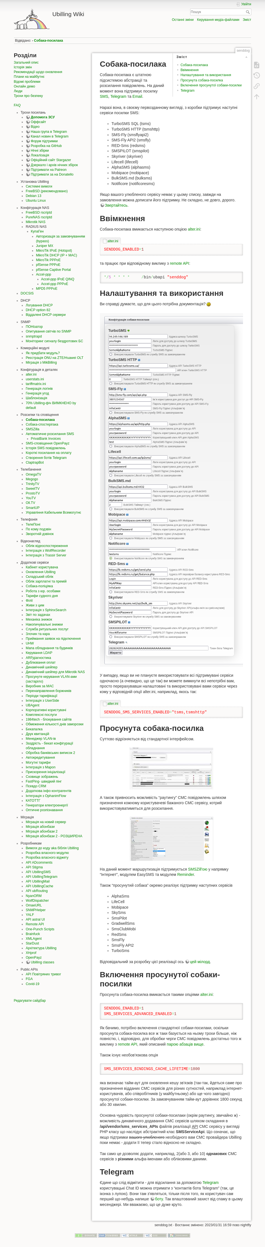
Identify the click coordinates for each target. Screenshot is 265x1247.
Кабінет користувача (42, 567)
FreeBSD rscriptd (39, 212)
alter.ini (31, 374)
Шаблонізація (36, 398)
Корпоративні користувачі (46, 710)
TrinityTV (32, 484)
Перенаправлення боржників (48, 691)
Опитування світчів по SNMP (48, 331)
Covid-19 (32, 984)
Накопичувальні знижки (44, 624)
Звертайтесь (116, 205)
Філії (29, 601)
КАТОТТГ (33, 801)
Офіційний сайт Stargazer (51, 160)
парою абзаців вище (185, 1044)
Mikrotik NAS (35, 222)
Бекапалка (34, 729)
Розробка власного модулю (47, 853)
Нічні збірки (40, 151)
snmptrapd (34, 336)
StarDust (32, 943)
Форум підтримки (44, 141)
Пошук (248, 12)
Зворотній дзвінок (39, 534)
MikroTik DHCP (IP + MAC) (56, 255)
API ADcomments (39, 862)
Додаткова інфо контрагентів (48, 791)
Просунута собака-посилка (201, 80)
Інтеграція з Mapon (40, 767)
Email (137, 96)
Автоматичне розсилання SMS (50, 434)
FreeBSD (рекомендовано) (47, 191)
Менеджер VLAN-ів (41, 739)
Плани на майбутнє (29, 77)
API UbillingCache (39, 886)
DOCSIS (27, 293)
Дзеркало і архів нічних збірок (54, 165)
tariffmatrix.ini (36, 384)
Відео (35, 127)
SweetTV (33, 489)
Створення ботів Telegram (46, 458)
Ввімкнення (189, 70)
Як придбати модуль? (43, 353)
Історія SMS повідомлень (46, 448)
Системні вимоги (39, 186)
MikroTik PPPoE (48, 260)
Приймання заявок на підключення (53, 639)
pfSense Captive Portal (53, 270)
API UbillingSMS (38, 872)
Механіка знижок (39, 619)
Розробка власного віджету (47, 857)
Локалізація (40, 155)
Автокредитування (40, 757)
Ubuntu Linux (36, 201)
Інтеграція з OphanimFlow (46, 796)
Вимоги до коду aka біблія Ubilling (52, 848)
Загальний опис (26, 62)
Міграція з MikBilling (41, 362)
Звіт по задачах (38, 615)
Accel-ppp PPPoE (54, 284)
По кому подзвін (38, 529)
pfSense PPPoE (48, 265)
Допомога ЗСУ (43, 117)
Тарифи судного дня (42, 596)
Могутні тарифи (38, 762)
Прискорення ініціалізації (45, 772)
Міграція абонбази (40, 827)
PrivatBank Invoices (46, 439)
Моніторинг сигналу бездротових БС (54, 341)
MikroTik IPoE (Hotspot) (54, 251)
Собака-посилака (48, 41)
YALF (30, 915)
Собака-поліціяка (39, 586)
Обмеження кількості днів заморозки (54, 724)
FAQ (17, 105)
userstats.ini (35, 379)
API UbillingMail (38, 881)
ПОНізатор (34, 327)
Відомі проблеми (27, 82)
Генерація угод (37, 393)
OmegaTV (33, 474)
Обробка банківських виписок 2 (50, 753)
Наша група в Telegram (49, 132)
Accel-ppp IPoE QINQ (57, 279)
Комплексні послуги (41, 715)
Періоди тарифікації (41, 696)
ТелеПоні (33, 524)
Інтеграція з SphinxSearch (46, 610)
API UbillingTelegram (41, 877)
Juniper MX (44, 246)
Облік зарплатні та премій (46, 581)
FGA (29, 979)
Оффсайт (38, 122)
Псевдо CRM (36, 786)
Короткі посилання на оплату (48, 453)
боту (159, 1199)
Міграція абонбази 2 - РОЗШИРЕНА (54, 836)
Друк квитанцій (37, 734)
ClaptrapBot (35, 462)
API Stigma (34, 867)
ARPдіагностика (38, 658)
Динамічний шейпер (41, 667)
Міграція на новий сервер (46, 822)
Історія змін (23, 67)
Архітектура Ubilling (41, 948)
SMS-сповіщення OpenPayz (47, 443)
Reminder (185, 874)
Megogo (32, 479)
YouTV (31, 498)
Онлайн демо (24, 86)
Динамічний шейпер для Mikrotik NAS (55, 672)
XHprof (31, 953)
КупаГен (37, 231)
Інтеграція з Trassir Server (46, 555)
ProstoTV (33, 493)
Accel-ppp (43, 274)
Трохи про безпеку (28, 96)
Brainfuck (33, 934)
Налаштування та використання (205, 75)
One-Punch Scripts (40, 929)
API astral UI (35, 919)
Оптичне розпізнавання (44, 810)
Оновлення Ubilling (40, 572)
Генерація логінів (39, 389)
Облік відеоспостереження (47, 546)
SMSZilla (32, 429)
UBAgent (32, 705)
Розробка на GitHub (46, 146)
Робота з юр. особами (43, 591)
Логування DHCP (39, 305)
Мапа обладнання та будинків (49, 648)
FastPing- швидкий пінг (44, 781)
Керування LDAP (39, 653)
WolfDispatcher (37, 901)
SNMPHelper (35, 910)
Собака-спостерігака (42, 424)
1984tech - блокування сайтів (49, 719)
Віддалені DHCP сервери (45, 315)
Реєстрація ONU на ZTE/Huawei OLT (54, 358)
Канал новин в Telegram (49, 136)
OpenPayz (33, 957)
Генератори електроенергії (47, 805)
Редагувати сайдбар (30, 1001)
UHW (30, 643)
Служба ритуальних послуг (47, 629)
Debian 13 (33, 196)
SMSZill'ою (197, 869)
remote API (179, 263)
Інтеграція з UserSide (42, 701)
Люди (18, 91)
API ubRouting (37, 891)
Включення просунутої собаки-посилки (211, 85)
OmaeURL (34, 905)
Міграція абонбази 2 (41, 831)
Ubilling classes (42, 962)
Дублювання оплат (40, 662)
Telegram (187, 91)
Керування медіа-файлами (218, 20)
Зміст (247, 20)
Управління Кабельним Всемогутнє (53, 512)
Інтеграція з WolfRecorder (46, 551)
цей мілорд (200, 961)
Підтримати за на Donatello (52, 174)
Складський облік (39, 577)
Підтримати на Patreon (49, 170)
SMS (104, 96)
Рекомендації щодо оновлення (38, 72)
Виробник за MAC (40, 686)
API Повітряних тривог (43, 974)
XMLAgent (33, 939)
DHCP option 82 (38, 310)
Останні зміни (183, 20)
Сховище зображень (42, 777)
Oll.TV (30, 503)
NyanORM (33, 896)
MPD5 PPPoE (46, 289)
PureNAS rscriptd (39, 217)
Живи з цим (35, 605)
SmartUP (33, 508)
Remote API (35, 924)
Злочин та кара (38, 634)
